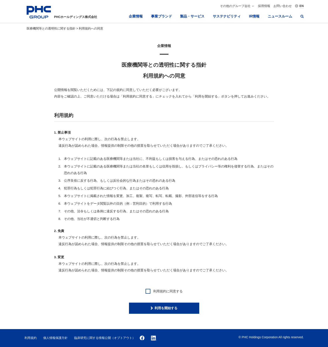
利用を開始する (166, 308)
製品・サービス (192, 16)
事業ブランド (161, 16)
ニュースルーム (280, 16)
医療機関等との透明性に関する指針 (51, 28)
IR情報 (254, 16)
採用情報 (264, 5)
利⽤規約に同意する (164, 291)
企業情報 (136, 16)
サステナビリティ (227, 16)
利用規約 (30, 337)
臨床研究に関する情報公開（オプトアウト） (104, 337)
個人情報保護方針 (55, 337)
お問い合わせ (282, 5)
